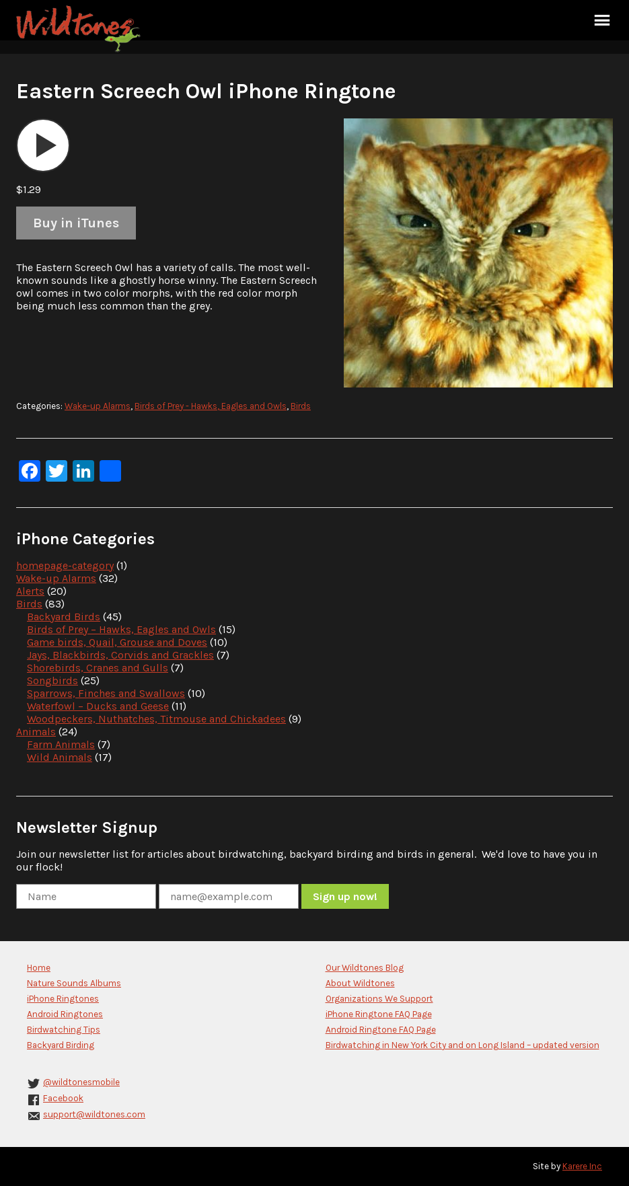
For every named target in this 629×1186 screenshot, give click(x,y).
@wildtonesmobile (81, 1082)
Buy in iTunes (76, 223)
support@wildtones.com (94, 1114)
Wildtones (80, 28)
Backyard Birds (63, 616)
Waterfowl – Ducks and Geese (98, 706)
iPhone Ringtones (63, 999)
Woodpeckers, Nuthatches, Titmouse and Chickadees (156, 718)
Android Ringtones (65, 1014)
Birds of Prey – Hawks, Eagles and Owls (121, 629)
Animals (36, 731)
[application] (43, 145)
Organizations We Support (379, 999)
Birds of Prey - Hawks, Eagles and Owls (211, 406)
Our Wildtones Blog (365, 968)
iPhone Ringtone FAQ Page (379, 1014)
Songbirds (52, 680)
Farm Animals (61, 744)
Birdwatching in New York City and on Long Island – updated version (462, 1045)
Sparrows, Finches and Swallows (106, 693)
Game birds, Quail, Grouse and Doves (117, 642)
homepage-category (65, 565)
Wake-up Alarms (98, 406)
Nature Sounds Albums (74, 983)
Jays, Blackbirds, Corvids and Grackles (120, 654)
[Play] (43, 145)
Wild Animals (59, 757)
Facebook (63, 1098)
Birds (301, 406)
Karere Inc (582, 1166)
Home (38, 968)
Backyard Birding (60, 1045)
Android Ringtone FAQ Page (381, 1030)
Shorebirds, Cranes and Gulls (97, 667)
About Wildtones (360, 983)
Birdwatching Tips (63, 1030)
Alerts (30, 591)
